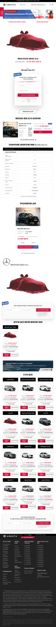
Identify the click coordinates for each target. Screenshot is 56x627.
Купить (40, 132)
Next (15, 130)
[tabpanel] (10, 129)
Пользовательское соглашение (7, 582)
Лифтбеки (17, 549)
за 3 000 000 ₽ (40, 562)
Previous (5, 130)
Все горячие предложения (28, 253)
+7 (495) (45, 370)
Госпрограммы (18, 579)
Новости (4, 578)
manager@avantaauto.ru (42, 573)
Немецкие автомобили (5, 562)
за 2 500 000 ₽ (40, 560)
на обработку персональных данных (42, 313)
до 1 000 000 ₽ (27, 558)
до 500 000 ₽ (27, 547)
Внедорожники (18, 556)
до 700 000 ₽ (27, 551)
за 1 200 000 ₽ (40, 549)
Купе (16, 558)
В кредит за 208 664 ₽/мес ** (28, 247)
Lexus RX (10, 413)
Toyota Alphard (10, 379)
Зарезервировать (38, 128)
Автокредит (17, 577)
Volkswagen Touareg (45, 446)
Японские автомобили (5, 555)
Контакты (5, 574)
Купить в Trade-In (47, 128)
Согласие (28, 99)
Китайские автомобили (5, 551)
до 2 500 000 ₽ (27, 564)
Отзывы (4, 576)
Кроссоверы (17, 553)
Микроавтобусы (18, 562)
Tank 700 (45, 413)
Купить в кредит (7, 355)
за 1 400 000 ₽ (40, 553)
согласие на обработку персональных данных (43, 526)
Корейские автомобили (5, 559)
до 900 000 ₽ (27, 556)
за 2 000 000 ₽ (40, 558)
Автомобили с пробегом (18, 574)
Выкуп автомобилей (28, 571)
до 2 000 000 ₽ (27, 562)
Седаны (16, 545)
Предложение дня (28, 203)
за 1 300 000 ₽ (40, 551)
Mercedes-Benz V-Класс (10, 327)
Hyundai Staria (28, 480)
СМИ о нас (5, 580)
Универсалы (17, 551)
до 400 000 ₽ (27, 545)
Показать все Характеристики (28, 196)
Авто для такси (18, 581)
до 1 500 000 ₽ (27, 560)
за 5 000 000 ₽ (40, 564)
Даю (43, 526)
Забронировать (14, 354)
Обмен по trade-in (28, 573)
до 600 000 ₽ (27, 549)
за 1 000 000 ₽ (40, 545)
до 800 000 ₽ (27, 553)
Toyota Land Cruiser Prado (28, 413)
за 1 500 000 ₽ (40, 556)
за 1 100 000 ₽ (40, 547)
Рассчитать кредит (43, 310)
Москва (30, 534)
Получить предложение (28, 95)
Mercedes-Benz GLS (24, 228)
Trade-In (34, 242)
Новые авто (23, 4)
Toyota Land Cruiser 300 (45, 379)
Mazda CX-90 (10, 446)
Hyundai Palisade (45, 480)
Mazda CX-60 (28, 446)
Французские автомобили (6, 566)
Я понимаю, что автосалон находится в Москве (28, 101)
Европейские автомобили (5, 548)
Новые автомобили (17, 571)
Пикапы (16, 560)
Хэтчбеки (17, 547)
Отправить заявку (43, 523)
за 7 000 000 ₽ (40, 566)
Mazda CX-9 (10, 480)
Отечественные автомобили (6, 544)
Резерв (22, 242)
